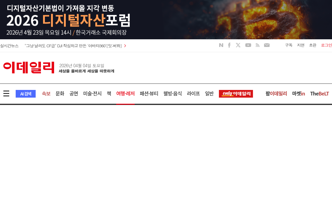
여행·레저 (125, 93)
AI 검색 (25, 94)
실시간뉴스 (9, 45)
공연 (73, 93)
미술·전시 (92, 93)
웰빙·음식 (172, 93)
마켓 (298, 93)
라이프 (193, 93)
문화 (60, 93)
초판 (312, 45)
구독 (288, 45)
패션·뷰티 (149, 93)
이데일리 (58, 67)
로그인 (326, 45)
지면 (300, 45)
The (319, 93)
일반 (209, 93)
